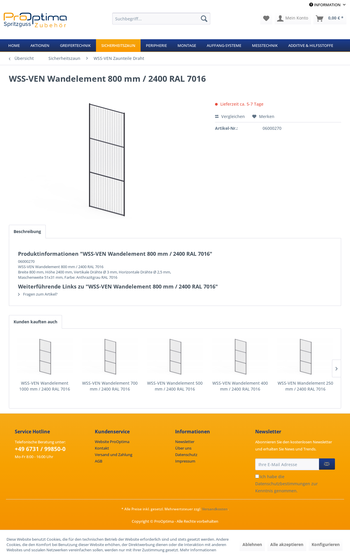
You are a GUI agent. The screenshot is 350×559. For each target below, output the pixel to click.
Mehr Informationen (198, 550)
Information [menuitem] (325, 4)
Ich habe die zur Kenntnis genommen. (286, 484)
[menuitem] (161, 18)
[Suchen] (204, 18)
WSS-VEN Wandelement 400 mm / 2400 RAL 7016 (240, 386)
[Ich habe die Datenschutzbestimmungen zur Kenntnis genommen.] (257, 476)
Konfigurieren (326, 544)
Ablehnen (252, 544)
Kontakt (102, 448)
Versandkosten (215, 509)
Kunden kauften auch (35, 321)
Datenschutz (186, 454)
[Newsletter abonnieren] (327, 464)
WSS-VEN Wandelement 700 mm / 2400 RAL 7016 (110, 386)
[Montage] (186, 45)
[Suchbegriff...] (161, 18)
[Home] (14, 45)
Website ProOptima (112, 441)
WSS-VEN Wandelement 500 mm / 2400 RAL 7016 (175, 386)
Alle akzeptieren (286, 544)
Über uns (183, 448)
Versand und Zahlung (113, 454)
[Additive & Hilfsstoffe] (310, 45)
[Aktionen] (40, 45)
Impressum (185, 461)
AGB (98, 461)
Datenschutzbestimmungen (282, 483)
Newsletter (184, 441)
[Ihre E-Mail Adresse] (287, 464)
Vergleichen (230, 116)
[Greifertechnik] (75, 45)
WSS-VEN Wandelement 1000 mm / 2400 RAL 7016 (44, 386)
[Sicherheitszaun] (118, 45)
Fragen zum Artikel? (38, 294)
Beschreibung (27, 231)
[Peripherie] (156, 45)
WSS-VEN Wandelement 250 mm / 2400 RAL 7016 (305, 386)
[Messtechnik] (265, 45)
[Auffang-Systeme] (224, 45)
